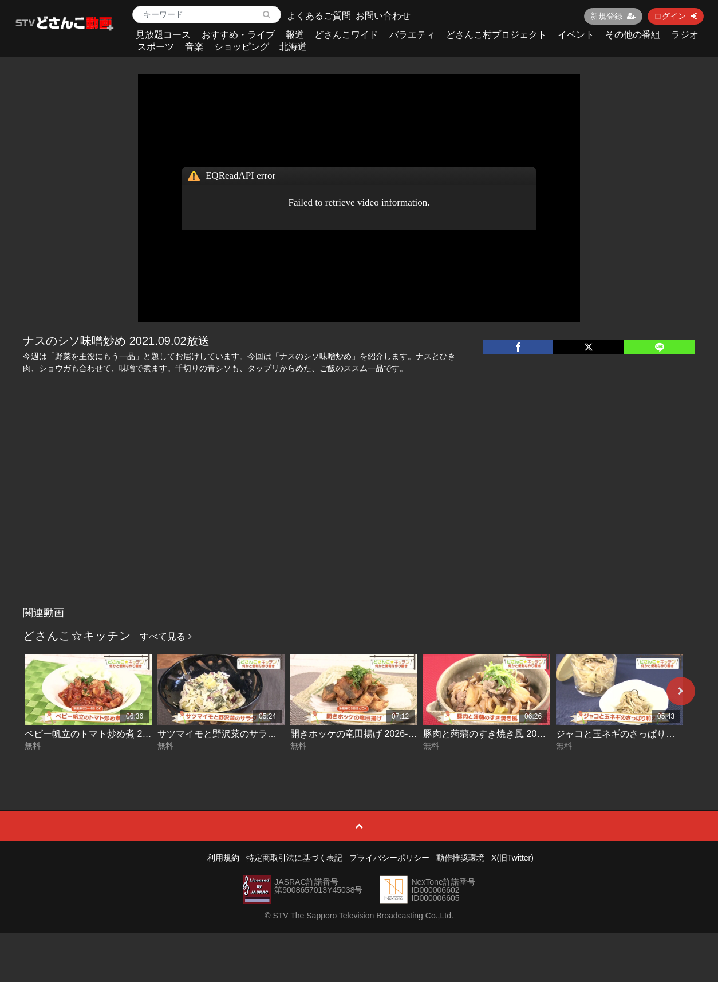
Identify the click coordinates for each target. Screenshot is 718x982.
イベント (576, 35)
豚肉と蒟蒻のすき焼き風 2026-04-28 (498, 734)
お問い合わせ (383, 16)
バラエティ (412, 35)
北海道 (293, 47)
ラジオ (685, 35)
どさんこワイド (346, 35)
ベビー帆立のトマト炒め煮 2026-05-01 (104, 734)
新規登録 (613, 16)
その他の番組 (632, 35)
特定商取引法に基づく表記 (294, 857)
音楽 (194, 47)
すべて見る (165, 636)
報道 (295, 35)
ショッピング (241, 47)
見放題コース (163, 35)
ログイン (675, 16)
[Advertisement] (359, 515)
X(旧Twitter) (512, 857)
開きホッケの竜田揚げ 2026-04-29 (360, 734)
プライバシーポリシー (389, 857)
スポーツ (155, 47)
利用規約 (223, 857)
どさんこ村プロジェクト (496, 35)
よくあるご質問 (319, 16)
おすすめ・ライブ (238, 35)
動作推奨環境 (460, 857)
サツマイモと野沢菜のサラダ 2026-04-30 (241, 734)
